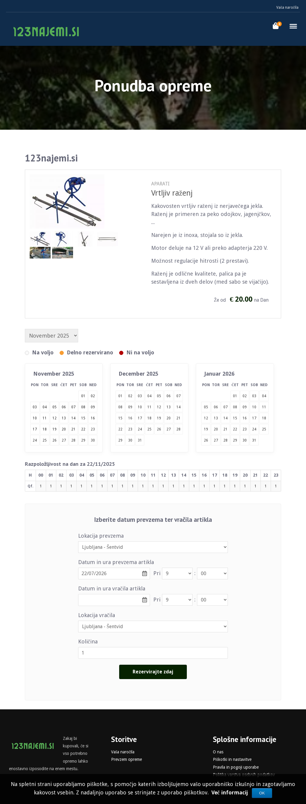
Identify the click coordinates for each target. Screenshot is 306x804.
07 (178, 396)
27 (64, 440)
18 (149, 418)
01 (120, 396)
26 (54, 440)
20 (168, 418)
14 (178, 407)
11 (149, 407)
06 (168, 396)
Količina (88, 641)
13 (168, 407)
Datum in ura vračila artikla (111, 588)
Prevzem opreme (126, 759)
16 (130, 418)
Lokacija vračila (96, 615)
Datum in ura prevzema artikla (116, 562)
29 (83, 440)
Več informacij (230, 792)
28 (73, 440)
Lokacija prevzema (101, 536)
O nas (218, 751)
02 (130, 396)
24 (35, 440)
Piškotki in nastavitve (232, 759)
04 (149, 396)
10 (140, 407)
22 (120, 429)
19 (159, 418)
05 (159, 396)
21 (178, 418)
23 (93, 429)
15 (120, 418)
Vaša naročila (287, 7)
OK (262, 793)
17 (140, 418)
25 (45, 440)
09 (130, 407)
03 (140, 396)
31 (140, 440)
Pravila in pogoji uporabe (236, 767)
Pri (156, 573)
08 (120, 407)
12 (159, 407)
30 (93, 440)
